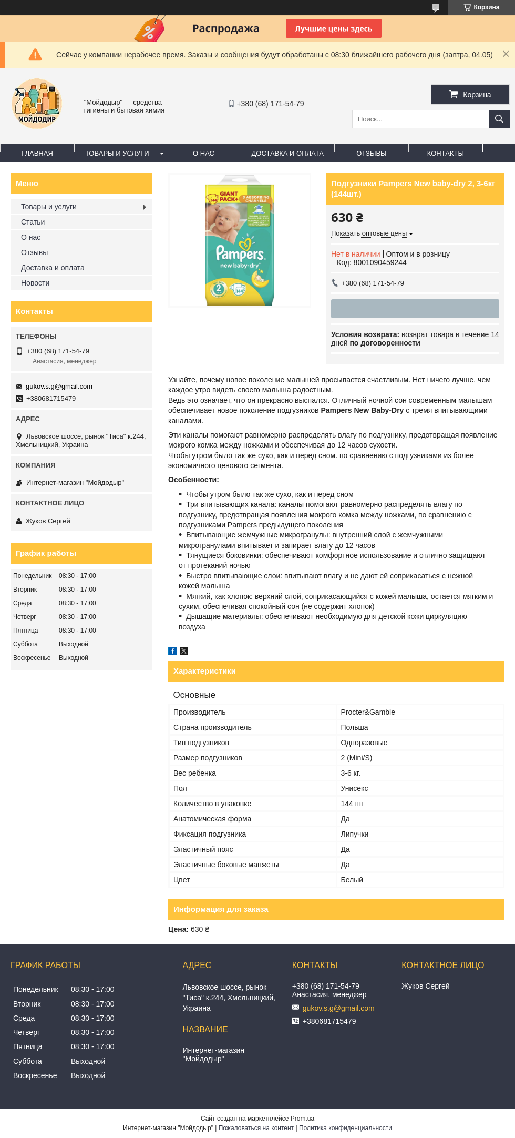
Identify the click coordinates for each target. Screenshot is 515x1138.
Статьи (33, 222)
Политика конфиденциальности (345, 1128)
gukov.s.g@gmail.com (59, 386)
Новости (35, 283)
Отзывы (371, 153)
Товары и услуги (117, 153)
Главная (37, 153)
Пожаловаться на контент (256, 1128)
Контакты (445, 153)
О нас (203, 153)
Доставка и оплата (288, 153)
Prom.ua (302, 1118)
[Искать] (499, 119)
